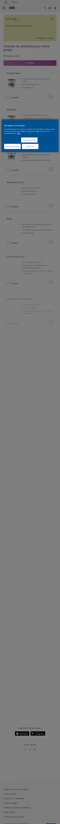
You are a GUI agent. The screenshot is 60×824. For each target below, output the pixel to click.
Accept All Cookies (12, 146)
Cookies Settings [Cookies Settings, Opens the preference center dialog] (29, 140)
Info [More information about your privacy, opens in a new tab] (18, 133)
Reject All (30, 146)
